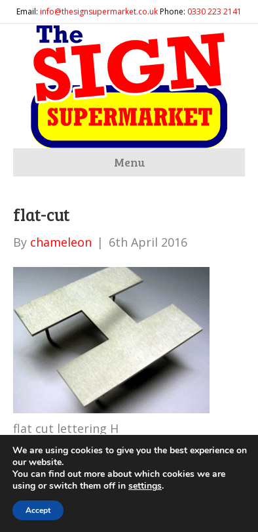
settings (145, 486)
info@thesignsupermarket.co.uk (99, 11)
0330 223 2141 (214, 11)
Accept (38, 510)
